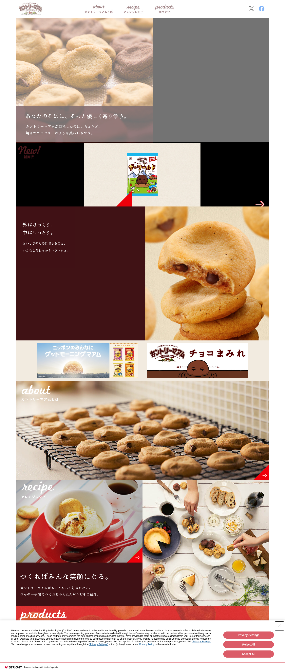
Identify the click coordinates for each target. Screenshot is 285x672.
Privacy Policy (146, 644)
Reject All (248, 644)
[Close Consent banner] (279, 626)
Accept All (248, 654)
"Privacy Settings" (201, 641)
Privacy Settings (248, 635)
